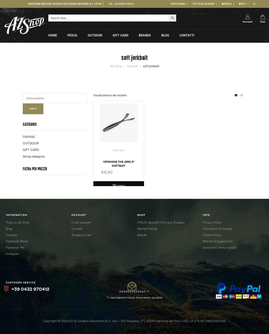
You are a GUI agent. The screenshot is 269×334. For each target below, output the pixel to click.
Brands (142, 235)
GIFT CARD (31, 150)
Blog (9, 229)
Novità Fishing (147, 229)
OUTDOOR (31, 143)
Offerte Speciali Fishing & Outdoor (161, 222)
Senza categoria (34, 156)
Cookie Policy (212, 235)
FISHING (29, 137)
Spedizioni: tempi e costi (219, 247)
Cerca (33, 108)
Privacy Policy (212, 222)
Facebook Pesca (17, 241)
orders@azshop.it (134, 291)
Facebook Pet (15, 247)
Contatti (11, 235)
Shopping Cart (81, 235)
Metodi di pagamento (218, 241)
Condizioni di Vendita (217, 229)
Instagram (12, 254)
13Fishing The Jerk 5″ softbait (118, 163)
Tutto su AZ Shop (18, 222)
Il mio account (81, 222)
